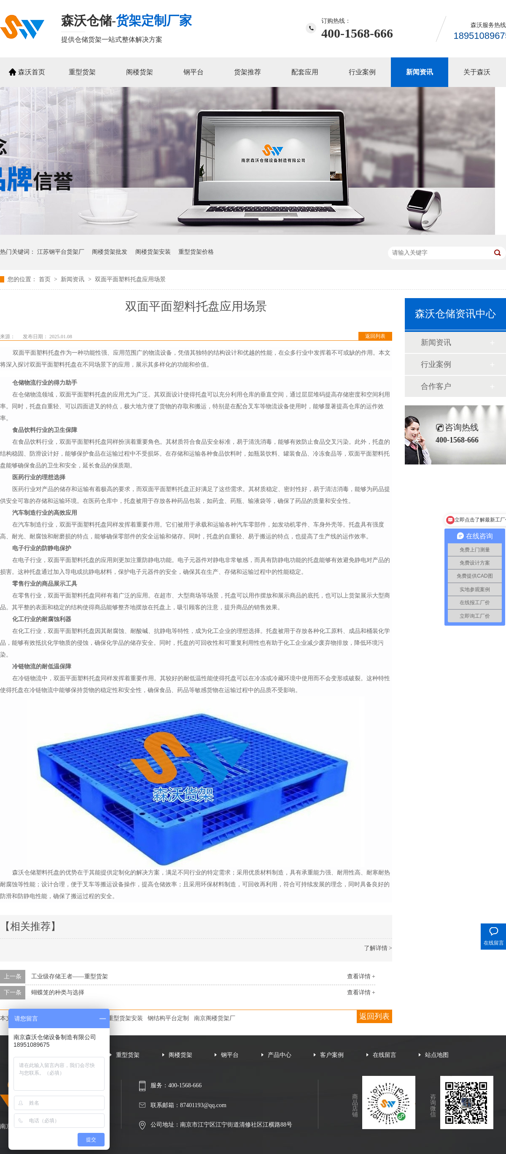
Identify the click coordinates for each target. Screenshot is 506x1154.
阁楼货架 (139, 72)
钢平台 (193, 72)
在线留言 (384, 1055)
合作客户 (436, 386)
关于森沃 (476, 72)
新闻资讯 (419, 72)
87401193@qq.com (203, 1105)
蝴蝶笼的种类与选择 (57, 992)
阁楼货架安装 (153, 252)
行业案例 (362, 72)
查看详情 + (361, 976)
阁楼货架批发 (109, 252)
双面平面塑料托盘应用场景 (130, 279)
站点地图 (437, 1055)
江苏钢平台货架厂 (60, 252)
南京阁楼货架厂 (214, 1018)
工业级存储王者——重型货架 (69, 976)
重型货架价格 (196, 252)
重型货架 (82, 72)
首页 (45, 279)
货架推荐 (247, 72)
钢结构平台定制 (168, 1018)
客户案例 (332, 1055)
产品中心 (279, 1055)
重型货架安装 (125, 1018)
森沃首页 (31, 72)
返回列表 (375, 336)
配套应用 (304, 72)
